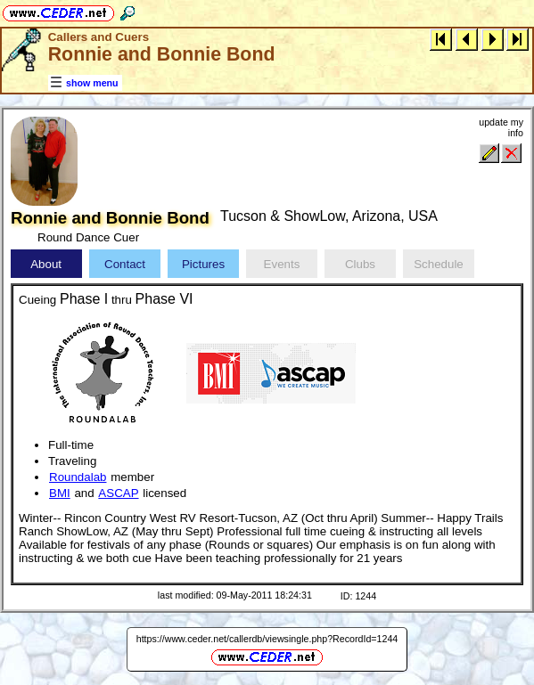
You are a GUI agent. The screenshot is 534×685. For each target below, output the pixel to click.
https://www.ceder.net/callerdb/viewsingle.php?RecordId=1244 (267, 638)
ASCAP (118, 493)
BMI (59, 493)
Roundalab (77, 477)
